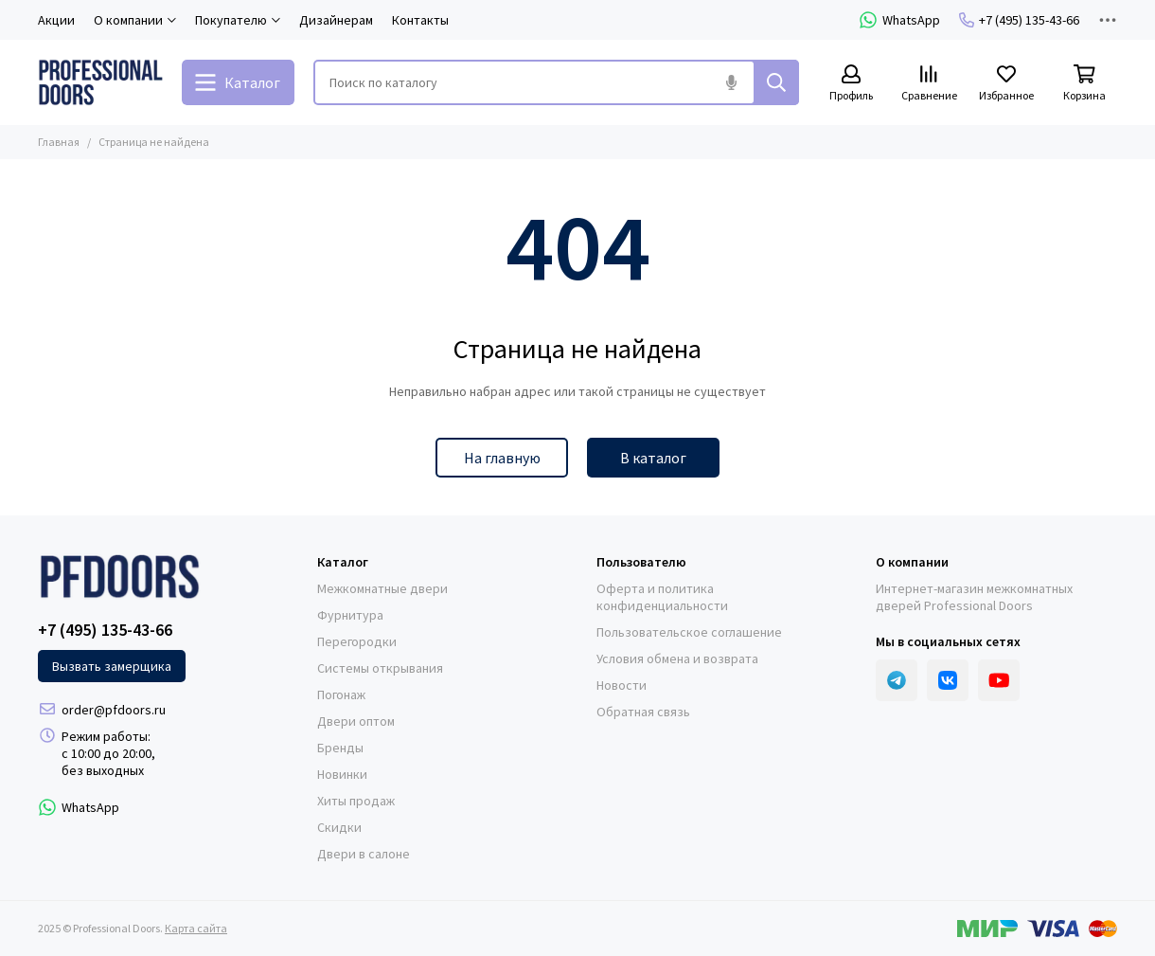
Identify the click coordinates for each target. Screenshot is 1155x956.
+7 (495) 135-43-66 (1019, 19)
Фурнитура (350, 614)
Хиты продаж (356, 800)
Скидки (339, 827)
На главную (502, 457)
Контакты (420, 19)
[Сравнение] (929, 83)
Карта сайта (196, 928)
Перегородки (357, 641)
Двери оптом (356, 721)
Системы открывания (380, 667)
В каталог (653, 457)
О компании (912, 561)
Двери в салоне (363, 853)
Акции (56, 19)
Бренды (340, 747)
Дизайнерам (336, 19)
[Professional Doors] (100, 82)
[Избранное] (1006, 83)
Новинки (342, 774)
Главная (59, 142)
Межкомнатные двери (382, 588)
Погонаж (341, 694)
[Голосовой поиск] (731, 82)
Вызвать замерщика (111, 666)
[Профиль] (851, 83)
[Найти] (776, 82)
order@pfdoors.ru (114, 709)
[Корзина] (1084, 83)
